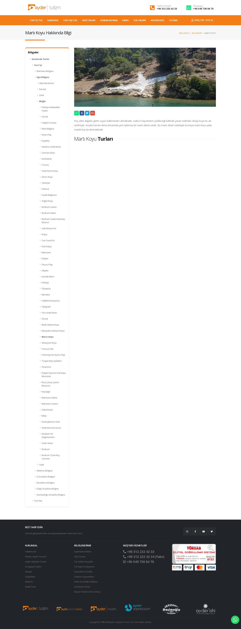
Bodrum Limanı (49, 207)
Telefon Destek (164, 6)
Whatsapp (198, 6)
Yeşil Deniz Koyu (50, 170)
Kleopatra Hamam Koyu (53, 330)
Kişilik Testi (30, 586)
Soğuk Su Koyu (49, 122)
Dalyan (45, 258)
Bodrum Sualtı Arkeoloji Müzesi (53, 221)
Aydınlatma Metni (82, 551)
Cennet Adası (48, 152)
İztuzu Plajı (47, 264)
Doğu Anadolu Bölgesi (48, 488)
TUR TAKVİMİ (139, 20)
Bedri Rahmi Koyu (50, 324)
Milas (44, 415)
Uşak (41, 464)
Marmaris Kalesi (49, 397)
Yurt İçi (38, 65)
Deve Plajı (46, 134)
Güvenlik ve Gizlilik (83, 571)
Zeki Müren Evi (49, 228)
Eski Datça (47, 246)
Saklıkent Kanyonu (51, 300)
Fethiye (45, 282)
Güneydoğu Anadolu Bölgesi (51, 494)
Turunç (45, 164)
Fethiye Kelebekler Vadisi (51, 109)
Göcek (45, 116)
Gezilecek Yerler (40, 59)
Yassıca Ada (47, 348)
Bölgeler (197, 33)
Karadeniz (52, 20)
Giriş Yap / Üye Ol (202, 20)
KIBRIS (125, 20)
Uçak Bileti (30, 576)
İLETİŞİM (173, 20)
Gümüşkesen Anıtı (51, 421)
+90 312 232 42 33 (167, 8)
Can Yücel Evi (48, 240)
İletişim (28, 571)
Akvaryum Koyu (49, 342)
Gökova (45, 189)
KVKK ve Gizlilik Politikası (86, 581)
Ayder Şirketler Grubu (36, 561)
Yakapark (46, 306)
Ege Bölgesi (43, 77)
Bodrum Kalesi (49, 213)
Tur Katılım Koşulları (83, 561)
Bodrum (46, 449)
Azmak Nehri (48, 276)
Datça (44, 234)
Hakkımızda (30, 551)
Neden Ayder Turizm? (36, 556)
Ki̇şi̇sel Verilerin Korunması (87, 591)
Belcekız (46, 294)
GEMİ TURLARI (88, 20)
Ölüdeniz (46, 288)
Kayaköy (46, 140)
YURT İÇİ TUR (36, 20)
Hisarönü (46, 367)
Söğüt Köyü (47, 201)
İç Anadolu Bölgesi (46, 476)
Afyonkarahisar (46, 83)
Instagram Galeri (33, 566)
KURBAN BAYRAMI (108, 20)
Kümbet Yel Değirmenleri (48, 435)
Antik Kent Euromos (51, 427)
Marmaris (46, 252)
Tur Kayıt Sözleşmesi (84, 566)
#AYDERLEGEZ (157, 20)
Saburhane (47, 409)
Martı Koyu (48, 336)
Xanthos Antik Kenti (51, 146)
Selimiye (46, 183)
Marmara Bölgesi (45, 71)
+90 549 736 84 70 (203, 8)
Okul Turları (80, 556)
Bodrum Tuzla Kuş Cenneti (51, 457)
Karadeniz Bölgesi (46, 482)
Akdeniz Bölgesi (45, 470)
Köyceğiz (46, 391)
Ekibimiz (29, 581)
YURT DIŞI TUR (70, 20)
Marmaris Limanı (50, 403)
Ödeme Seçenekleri (84, 576)
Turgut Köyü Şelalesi (52, 361)
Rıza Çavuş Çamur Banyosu (50, 384)
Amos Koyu (47, 176)
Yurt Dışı (38, 500)
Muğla (42, 101)
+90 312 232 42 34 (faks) (143, 557)
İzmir (41, 95)
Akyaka (45, 270)
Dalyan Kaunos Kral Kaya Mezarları (54, 375)
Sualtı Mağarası (49, 195)
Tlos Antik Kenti (49, 312)
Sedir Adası (47, 443)
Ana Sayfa (184, 33)
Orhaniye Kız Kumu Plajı (53, 354)
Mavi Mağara (48, 128)
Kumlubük (47, 158)
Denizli (42, 89)
